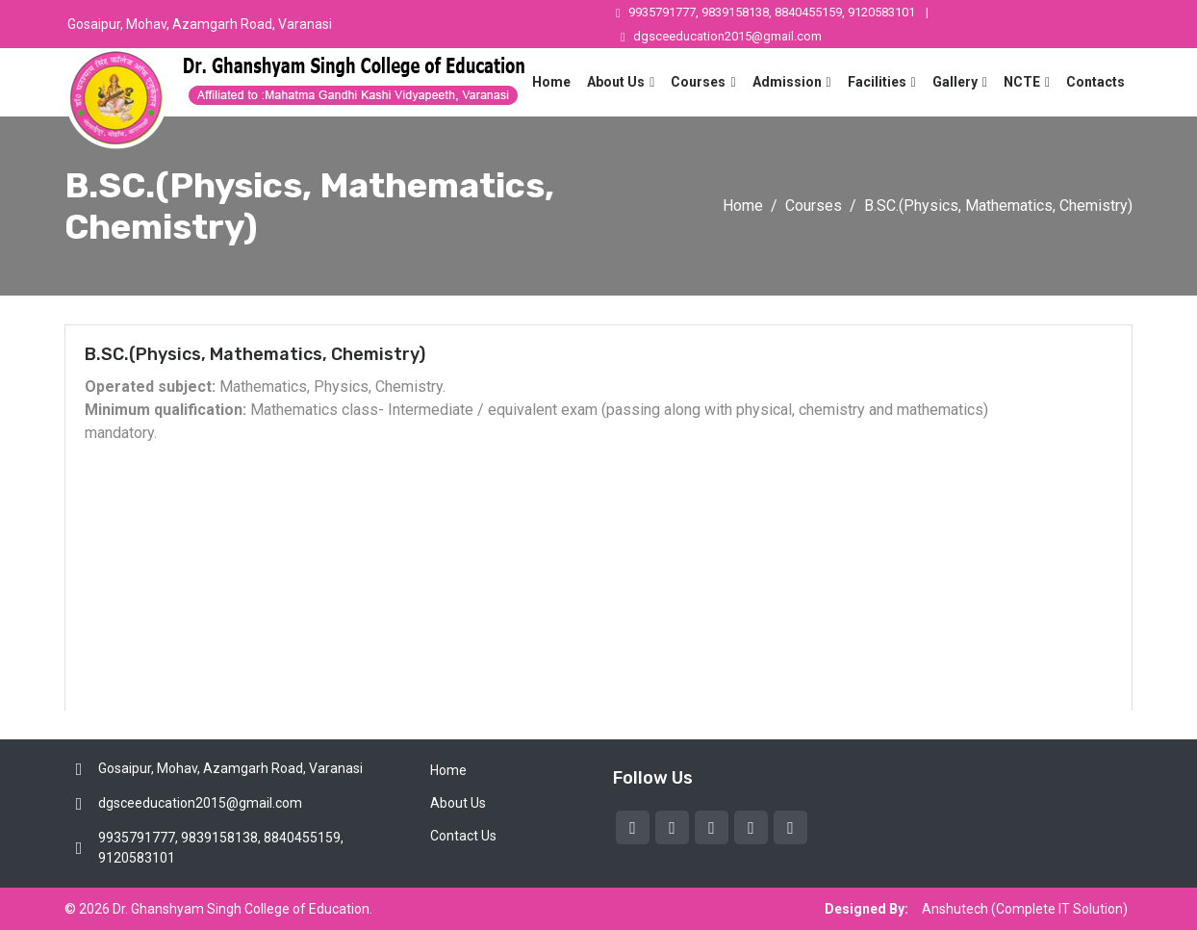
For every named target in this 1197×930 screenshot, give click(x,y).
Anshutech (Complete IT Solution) (1025, 909)
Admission (787, 82)
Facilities (877, 82)
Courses (698, 82)
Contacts (1095, 82)
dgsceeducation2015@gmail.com (721, 36)
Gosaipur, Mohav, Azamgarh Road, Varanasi (199, 24)
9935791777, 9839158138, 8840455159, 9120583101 (765, 12)
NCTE (1022, 82)
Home (551, 82)
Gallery (955, 82)
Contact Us (463, 835)
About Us (616, 82)
